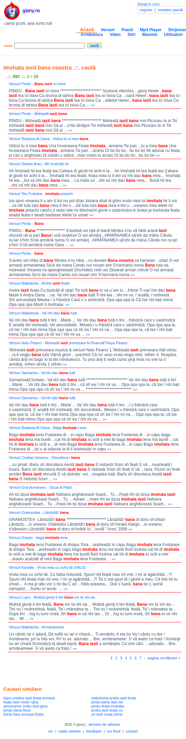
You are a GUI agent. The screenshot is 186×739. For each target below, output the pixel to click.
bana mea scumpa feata (23, 714)
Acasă (87, 29)
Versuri (108, 29)
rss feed (113, 731)
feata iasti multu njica (20, 702)
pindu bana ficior (17, 710)
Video (114, 34)
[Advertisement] (83, 671)
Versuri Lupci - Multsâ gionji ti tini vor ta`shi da (52, 597)
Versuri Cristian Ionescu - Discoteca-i (44, 457)
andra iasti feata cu (107, 710)
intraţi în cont (148, 4)
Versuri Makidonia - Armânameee (36, 627)
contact (132, 731)
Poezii (127, 29)
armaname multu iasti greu (25, 706)
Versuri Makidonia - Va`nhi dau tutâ (43, 313)
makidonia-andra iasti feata (113, 698)
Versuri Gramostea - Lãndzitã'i (39, 512)
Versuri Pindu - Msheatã (38, 114)
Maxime (149, 34)
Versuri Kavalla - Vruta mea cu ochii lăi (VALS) (47, 567)
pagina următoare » (164, 658)
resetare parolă (170, 10)
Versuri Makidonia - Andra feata (39, 283)
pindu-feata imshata (107, 706)
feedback (94, 731)
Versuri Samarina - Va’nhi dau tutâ (42, 373)
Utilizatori (173, 34)
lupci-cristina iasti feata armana (29, 698)
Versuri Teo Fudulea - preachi (41, 194)
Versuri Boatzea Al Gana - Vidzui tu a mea (48, 139)
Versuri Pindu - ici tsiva (37, 84)
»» (92, 105)
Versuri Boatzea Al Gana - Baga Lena (47, 428)
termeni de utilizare (104, 724)
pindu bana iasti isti (107, 702)
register (146, 10)
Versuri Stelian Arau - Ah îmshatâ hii (38, 164)
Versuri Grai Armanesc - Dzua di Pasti (40, 487)
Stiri (131, 34)
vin (50, 731)
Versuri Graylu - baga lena (38, 538)
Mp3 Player (151, 29)
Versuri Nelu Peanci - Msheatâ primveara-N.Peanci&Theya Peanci (68, 343)
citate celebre (69, 731)
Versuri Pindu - (26, 223)
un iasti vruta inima (106, 714)
